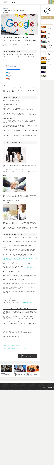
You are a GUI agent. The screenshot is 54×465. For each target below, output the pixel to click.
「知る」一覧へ (19, 356)
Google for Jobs (6, 12)
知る (3, 8)
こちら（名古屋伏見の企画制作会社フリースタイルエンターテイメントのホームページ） (17, 386)
